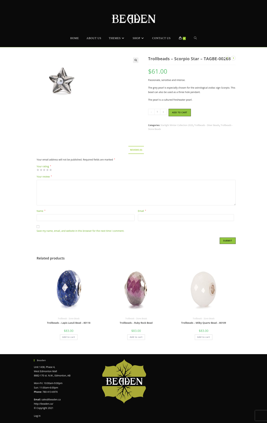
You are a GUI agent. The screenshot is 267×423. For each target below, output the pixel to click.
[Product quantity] (157, 112)
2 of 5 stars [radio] (41, 170)
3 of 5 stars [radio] (44, 170)
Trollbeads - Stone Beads (69, 318)
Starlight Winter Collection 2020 (177, 125)
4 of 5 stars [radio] (47, 170)
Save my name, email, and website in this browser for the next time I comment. (80, 230)
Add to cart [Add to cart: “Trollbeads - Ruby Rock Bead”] (136, 337)
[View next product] (233, 58)
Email (142, 211)
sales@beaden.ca (51, 399)
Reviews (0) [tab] (136, 149)
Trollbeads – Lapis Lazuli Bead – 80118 (68, 322)
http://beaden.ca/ (43, 403)
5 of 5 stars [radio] (50, 170)
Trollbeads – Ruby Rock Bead (136, 322)
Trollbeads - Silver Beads (206, 125)
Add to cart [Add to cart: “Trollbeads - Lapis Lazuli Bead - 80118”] (68, 337)
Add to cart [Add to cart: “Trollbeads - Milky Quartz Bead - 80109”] (203, 337)
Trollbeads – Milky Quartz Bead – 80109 (203, 322)
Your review (44, 176)
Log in (37, 415)
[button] (135, 60)
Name (41, 211)
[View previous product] (227, 58)
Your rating (44, 166)
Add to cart (179, 112)
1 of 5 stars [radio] (38, 170)
